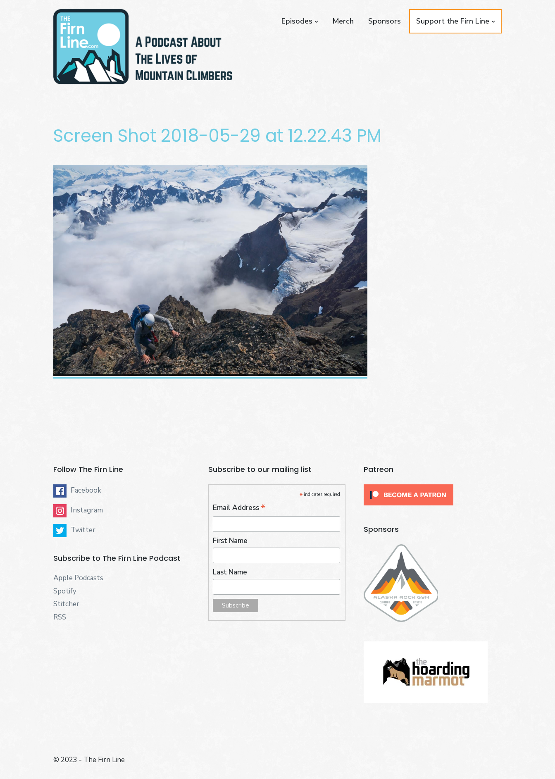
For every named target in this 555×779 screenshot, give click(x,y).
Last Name (230, 572)
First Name (230, 541)
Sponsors (384, 21)
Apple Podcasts (78, 578)
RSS (59, 617)
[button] (143, 46)
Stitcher (66, 604)
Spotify (64, 591)
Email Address (239, 508)
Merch (343, 21)
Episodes (296, 21)
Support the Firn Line (452, 21)
